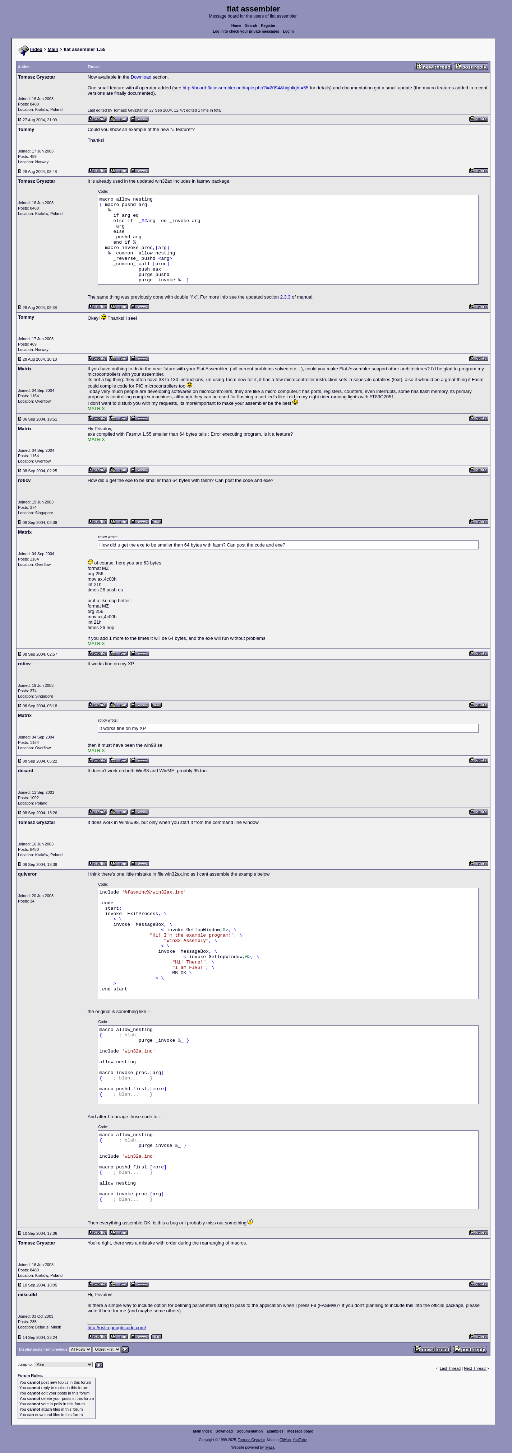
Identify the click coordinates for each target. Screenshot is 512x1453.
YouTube (299, 1440)
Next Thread (475, 1368)
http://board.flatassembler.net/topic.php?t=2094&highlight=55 (246, 87)
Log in (288, 31)
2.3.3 (285, 297)
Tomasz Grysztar (251, 1440)
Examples (275, 1431)
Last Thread (450, 1368)
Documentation (250, 1431)
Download (141, 77)
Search (251, 26)
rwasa (270, 1447)
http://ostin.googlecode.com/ (117, 1327)
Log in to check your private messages (246, 31)
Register (268, 26)
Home (236, 26)
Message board (300, 1431)
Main (53, 49)
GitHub (285, 1440)
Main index (202, 1431)
